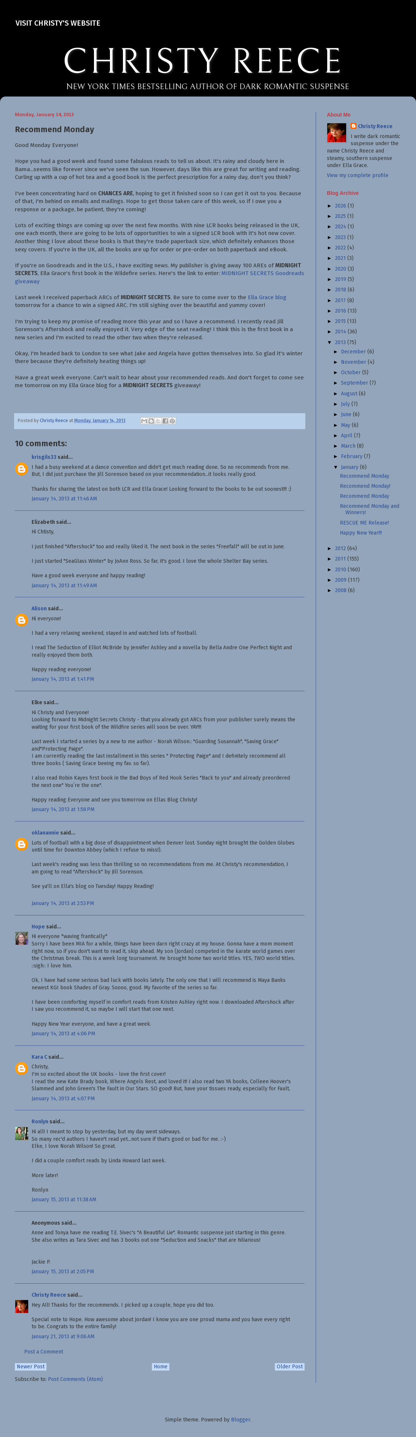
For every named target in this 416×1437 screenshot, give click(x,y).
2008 (341, 590)
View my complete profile (358, 175)
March (349, 446)
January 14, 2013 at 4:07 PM (63, 1098)
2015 (341, 321)
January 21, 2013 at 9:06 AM (63, 1336)
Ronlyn (40, 1121)
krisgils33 (44, 457)
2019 (341, 279)
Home (161, 1366)
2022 (341, 248)
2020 (341, 269)
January (350, 467)
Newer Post (31, 1366)
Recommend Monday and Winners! (369, 509)
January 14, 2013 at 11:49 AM (64, 585)
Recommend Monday (364, 476)
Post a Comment (43, 1352)
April (347, 435)
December (354, 352)
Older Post (290, 1366)
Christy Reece (49, 1295)
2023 (341, 237)
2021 (341, 258)
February (352, 456)
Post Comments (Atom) (75, 1379)
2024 (341, 226)
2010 (341, 569)
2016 (341, 311)
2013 (341, 342)
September (355, 383)
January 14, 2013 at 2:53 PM (63, 903)
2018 (341, 290)
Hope (38, 927)
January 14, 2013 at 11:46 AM (64, 499)
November (354, 362)
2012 (341, 548)
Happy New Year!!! (361, 533)
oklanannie (45, 833)
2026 (341, 206)
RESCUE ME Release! (364, 523)
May (346, 425)
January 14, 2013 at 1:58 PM (63, 809)
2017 (341, 300)
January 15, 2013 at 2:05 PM (63, 1271)
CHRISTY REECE (202, 62)
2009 (341, 580)
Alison (39, 608)
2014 (341, 332)
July (346, 404)
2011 (341, 559)
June (347, 414)
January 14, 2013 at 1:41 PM (63, 679)
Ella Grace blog (267, 297)
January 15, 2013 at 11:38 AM (64, 1199)
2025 (341, 216)
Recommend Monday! (365, 486)
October (351, 372)
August (350, 394)
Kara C (39, 1057)
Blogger (240, 1420)
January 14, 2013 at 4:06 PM (63, 1034)
